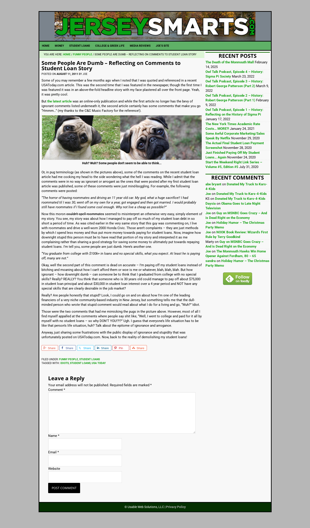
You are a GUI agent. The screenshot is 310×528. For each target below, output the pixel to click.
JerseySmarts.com (155, 29)
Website (54, 474)
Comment (56, 395)
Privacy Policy (176, 512)
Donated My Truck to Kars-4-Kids (241, 199)
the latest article (59, 106)
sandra (210, 266)
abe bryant (213, 189)
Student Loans (89, 364)
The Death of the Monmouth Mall (229, 67)
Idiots (64, 367)
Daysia (210, 208)
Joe (208, 199)
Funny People (68, 364)
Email (53, 457)
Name (53, 441)
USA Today (99, 367)
